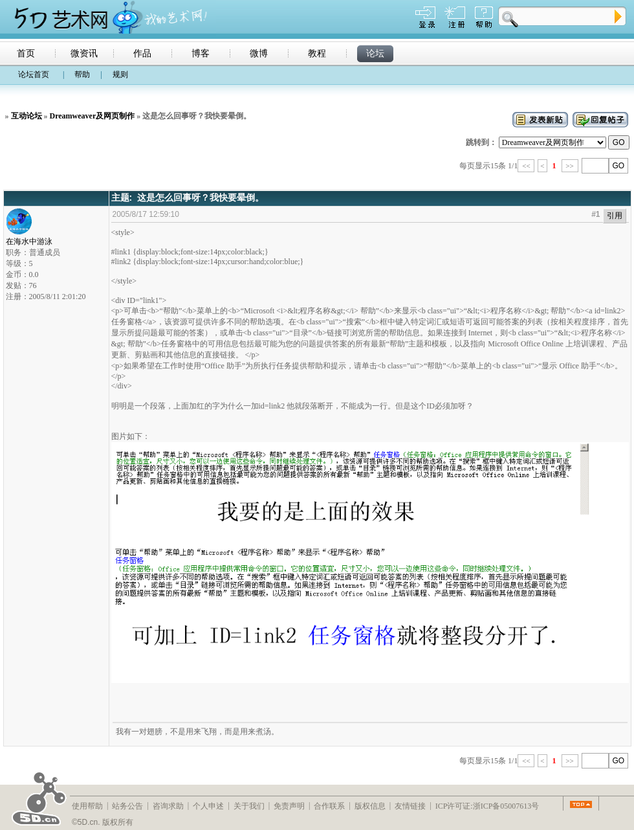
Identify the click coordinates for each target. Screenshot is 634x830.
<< (526, 166)
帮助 (82, 74)
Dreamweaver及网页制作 (92, 115)
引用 (614, 215)
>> (570, 166)
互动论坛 (26, 115)
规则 (120, 74)
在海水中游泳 (29, 237)
